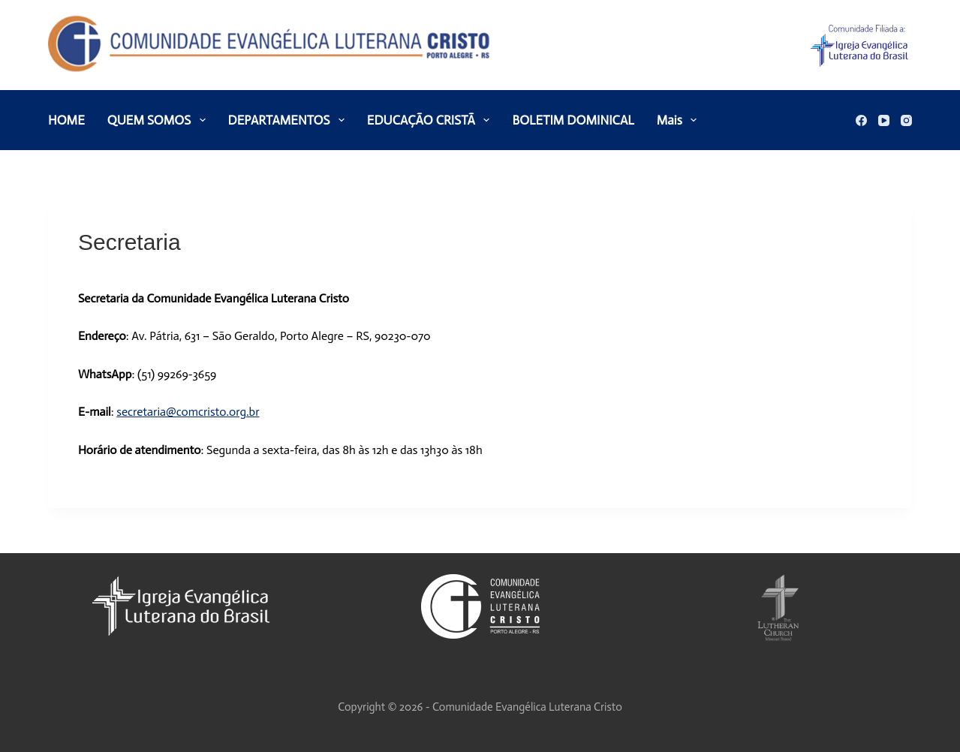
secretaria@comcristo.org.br (187, 412)
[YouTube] (883, 120)
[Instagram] (906, 120)
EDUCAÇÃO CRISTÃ (431, 120)
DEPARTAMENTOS (289, 120)
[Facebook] (861, 120)
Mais (680, 120)
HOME (66, 120)
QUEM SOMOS (159, 120)
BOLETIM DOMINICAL (572, 120)
